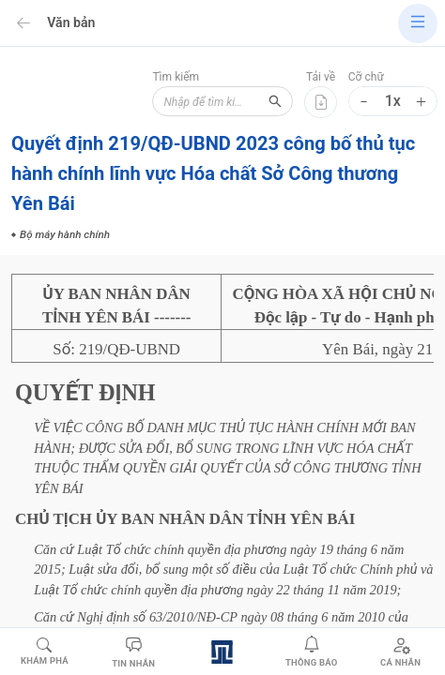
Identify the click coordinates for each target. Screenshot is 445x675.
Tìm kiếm (175, 76)
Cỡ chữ (366, 76)
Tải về (320, 76)
